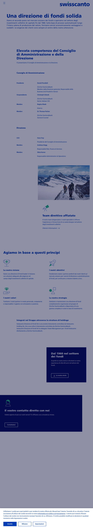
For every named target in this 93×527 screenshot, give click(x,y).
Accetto (10, 524)
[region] (46, 517)
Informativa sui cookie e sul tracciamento (51, 514)
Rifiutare (25, 524)
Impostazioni (39, 524)
